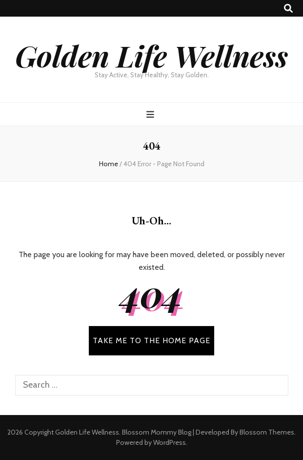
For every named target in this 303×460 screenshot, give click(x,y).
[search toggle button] (288, 8)
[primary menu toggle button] (151, 114)
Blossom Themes (267, 432)
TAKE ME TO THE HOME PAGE (151, 340)
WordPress (169, 442)
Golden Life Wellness (151, 55)
